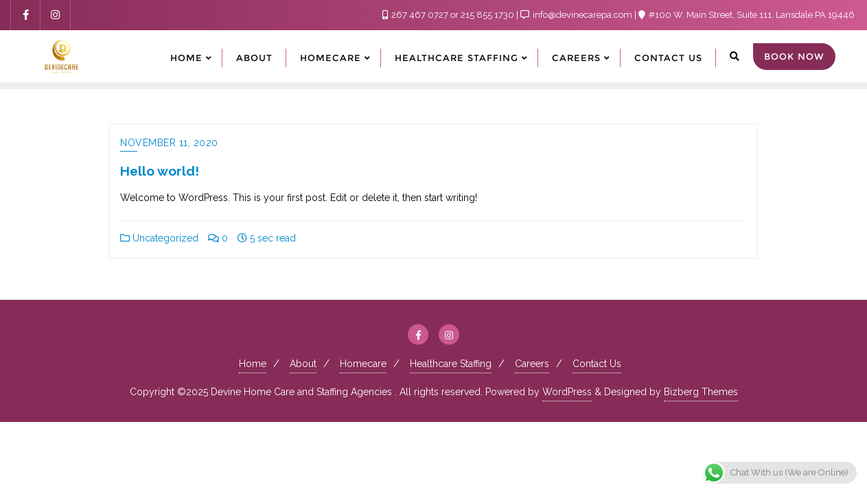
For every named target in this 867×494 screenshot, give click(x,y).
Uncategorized (159, 238)
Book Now (794, 56)
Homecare (363, 363)
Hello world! (159, 170)
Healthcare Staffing (451, 363)
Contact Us (597, 363)
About (303, 363)
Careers (532, 363)
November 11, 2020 (169, 142)
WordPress (567, 391)
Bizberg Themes (701, 391)
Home (252, 363)
